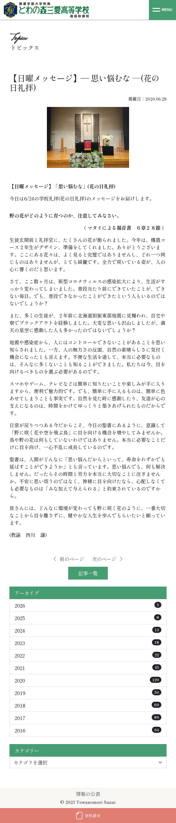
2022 (88, 655)
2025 (88, 618)
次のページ (108, 558)
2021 (88, 668)
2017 (88, 718)
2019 (88, 693)
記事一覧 (88, 573)
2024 (88, 630)
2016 (88, 730)
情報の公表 (88, 793)
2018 (88, 705)
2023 (88, 643)
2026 (88, 605)
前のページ (68, 558)
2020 (88, 680)
